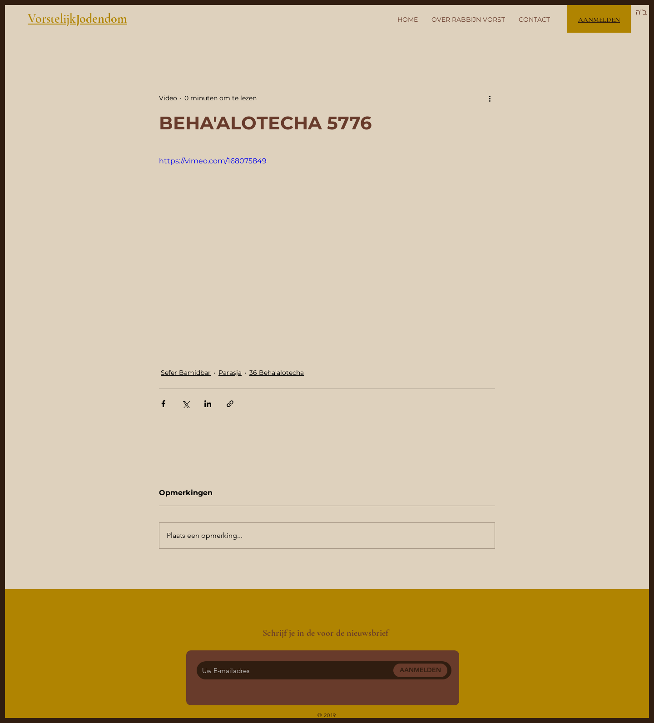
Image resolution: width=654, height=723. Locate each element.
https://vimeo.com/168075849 (213, 161)
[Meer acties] (489, 98)
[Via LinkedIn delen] (207, 403)
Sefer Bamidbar (186, 373)
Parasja (230, 373)
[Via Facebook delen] (163, 403)
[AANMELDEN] (420, 670)
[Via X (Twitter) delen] (185, 403)
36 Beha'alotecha (276, 373)
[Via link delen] (230, 403)
